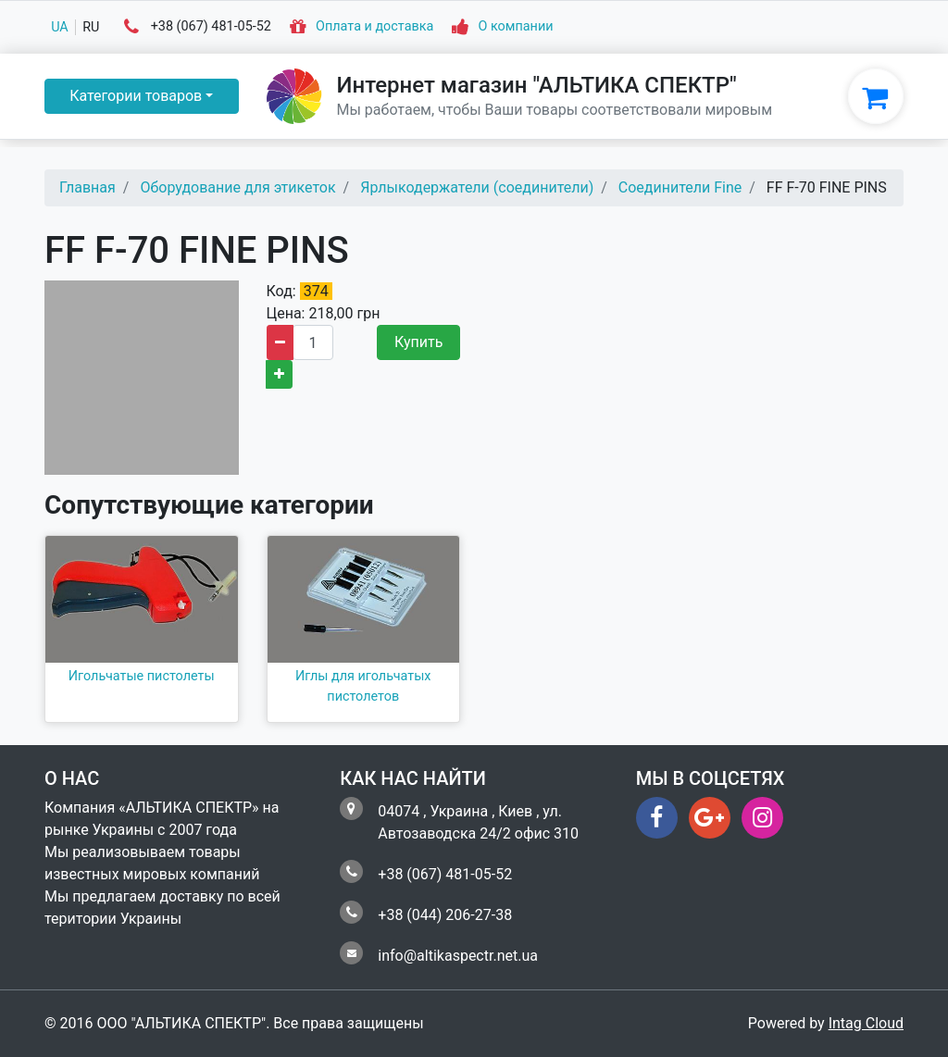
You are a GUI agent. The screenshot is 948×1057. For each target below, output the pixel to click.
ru (90, 27)
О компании (515, 27)
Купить (418, 342)
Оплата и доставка (374, 27)
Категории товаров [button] (135, 96)
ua (60, 27)
